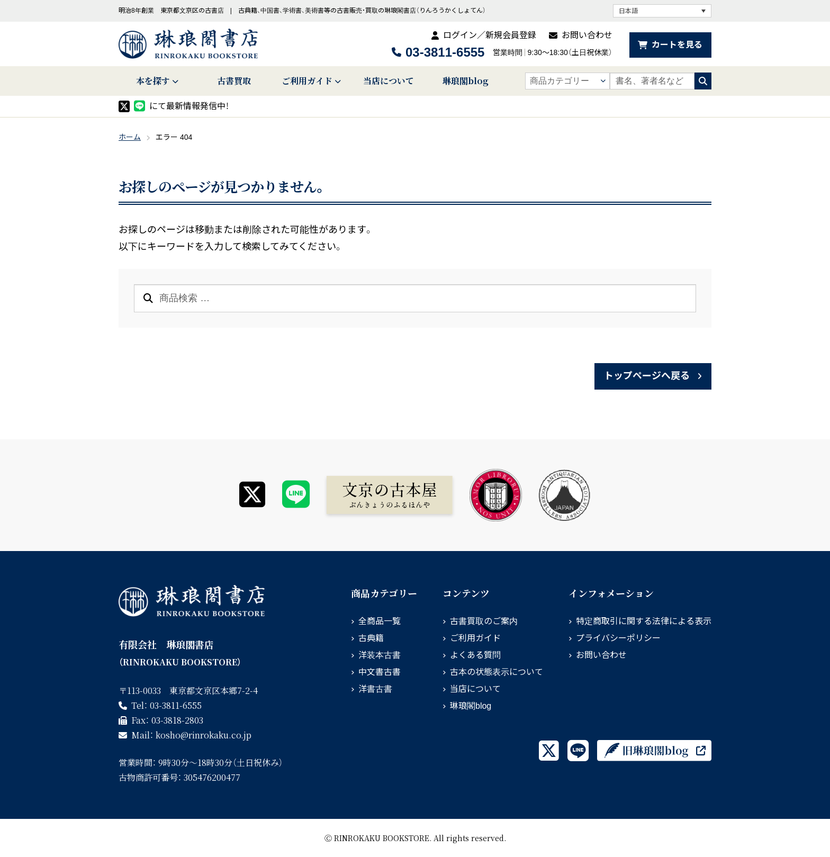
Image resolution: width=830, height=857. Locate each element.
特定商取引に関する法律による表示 (643, 621)
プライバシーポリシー (618, 638)
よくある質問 (475, 655)
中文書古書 (379, 671)
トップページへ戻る (647, 376)
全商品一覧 (379, 621)
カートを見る (677, 44)
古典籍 (371, 638)
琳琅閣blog (466, 81)
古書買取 (234, 81)
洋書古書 (375, 688)
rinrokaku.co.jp (203, 735)
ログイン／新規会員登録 (489, 35)
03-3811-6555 (444, 52)
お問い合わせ (587, 35)
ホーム (130, 137)
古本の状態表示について (496, 671)
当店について (388, 81)
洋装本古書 (379, 655)
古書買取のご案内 (484, 621)
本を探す (153, 81)
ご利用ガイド (307, 81)
